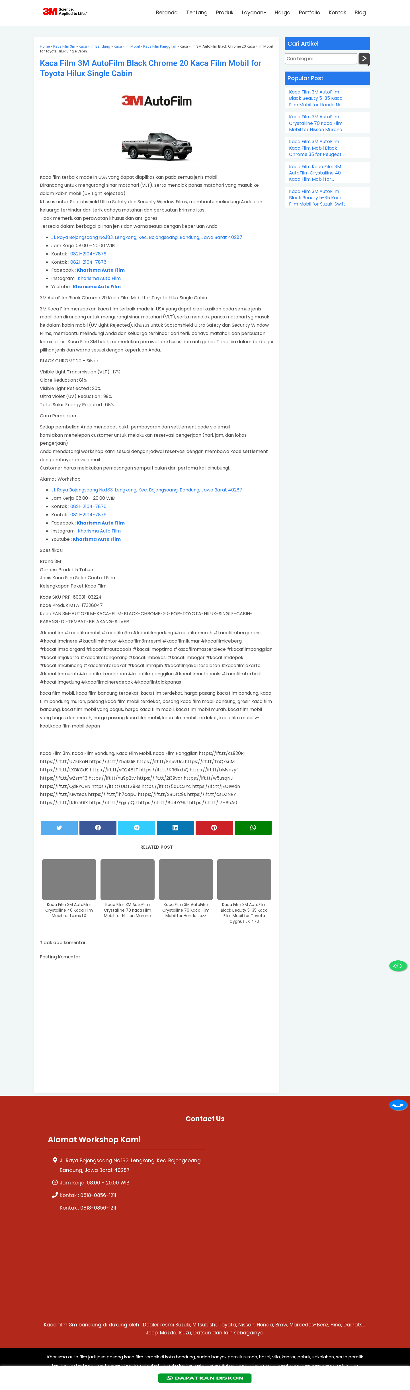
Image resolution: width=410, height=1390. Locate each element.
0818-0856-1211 (98, 1195)
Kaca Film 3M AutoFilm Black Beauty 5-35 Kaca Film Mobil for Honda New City (317, 98)
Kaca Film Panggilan (159, 46)
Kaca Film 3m (64, 46)
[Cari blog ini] (321, 58)
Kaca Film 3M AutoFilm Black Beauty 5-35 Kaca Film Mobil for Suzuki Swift (317, 198)
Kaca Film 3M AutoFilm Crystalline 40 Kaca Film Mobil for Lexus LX (69, 910)
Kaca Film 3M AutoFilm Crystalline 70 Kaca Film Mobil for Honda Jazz (186, 910)
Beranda (167, 13)
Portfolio (309, 13)
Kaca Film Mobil (127, 46)
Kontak (337, 13)
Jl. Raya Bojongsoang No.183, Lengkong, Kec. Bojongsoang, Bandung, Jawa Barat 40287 (146, 237)
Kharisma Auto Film (99, 278)
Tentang (197, 13)
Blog (360, 13)
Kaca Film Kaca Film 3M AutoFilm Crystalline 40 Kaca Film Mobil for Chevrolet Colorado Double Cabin (315, 173)
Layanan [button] (254, 13)
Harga (282, 13)
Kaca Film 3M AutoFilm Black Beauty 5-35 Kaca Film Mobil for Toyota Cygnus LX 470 (244, 913)
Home (45, 46)
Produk (224, 13)
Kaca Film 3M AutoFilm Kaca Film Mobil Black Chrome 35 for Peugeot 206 (315, 148)
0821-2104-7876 (88, 254)
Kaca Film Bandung (94, 46)
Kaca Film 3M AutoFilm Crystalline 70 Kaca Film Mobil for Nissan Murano (127, 910)
